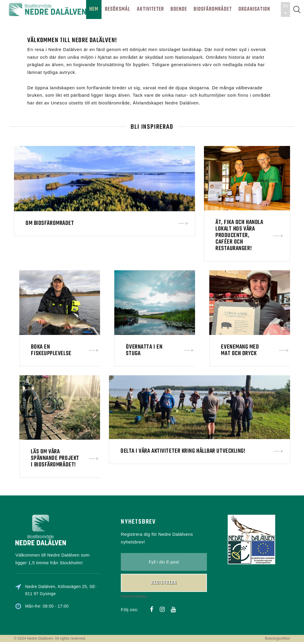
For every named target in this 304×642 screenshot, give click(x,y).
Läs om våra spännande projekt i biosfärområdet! (98, 458)
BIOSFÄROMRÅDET (213, 9)
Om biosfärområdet (50, 223)
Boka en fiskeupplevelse (94, 350)
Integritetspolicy (134, 565)
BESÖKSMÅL (117, 9)
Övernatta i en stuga (187, 350)
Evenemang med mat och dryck (283, 350)
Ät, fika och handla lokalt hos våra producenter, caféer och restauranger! (239, 235)
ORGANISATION (254, 9)
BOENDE (178, 9)
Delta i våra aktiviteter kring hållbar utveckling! (183, 424)
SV (285, 9)
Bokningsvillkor (277, 638)
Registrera (164, 552)
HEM (93, 9)
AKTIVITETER (150, 9)
